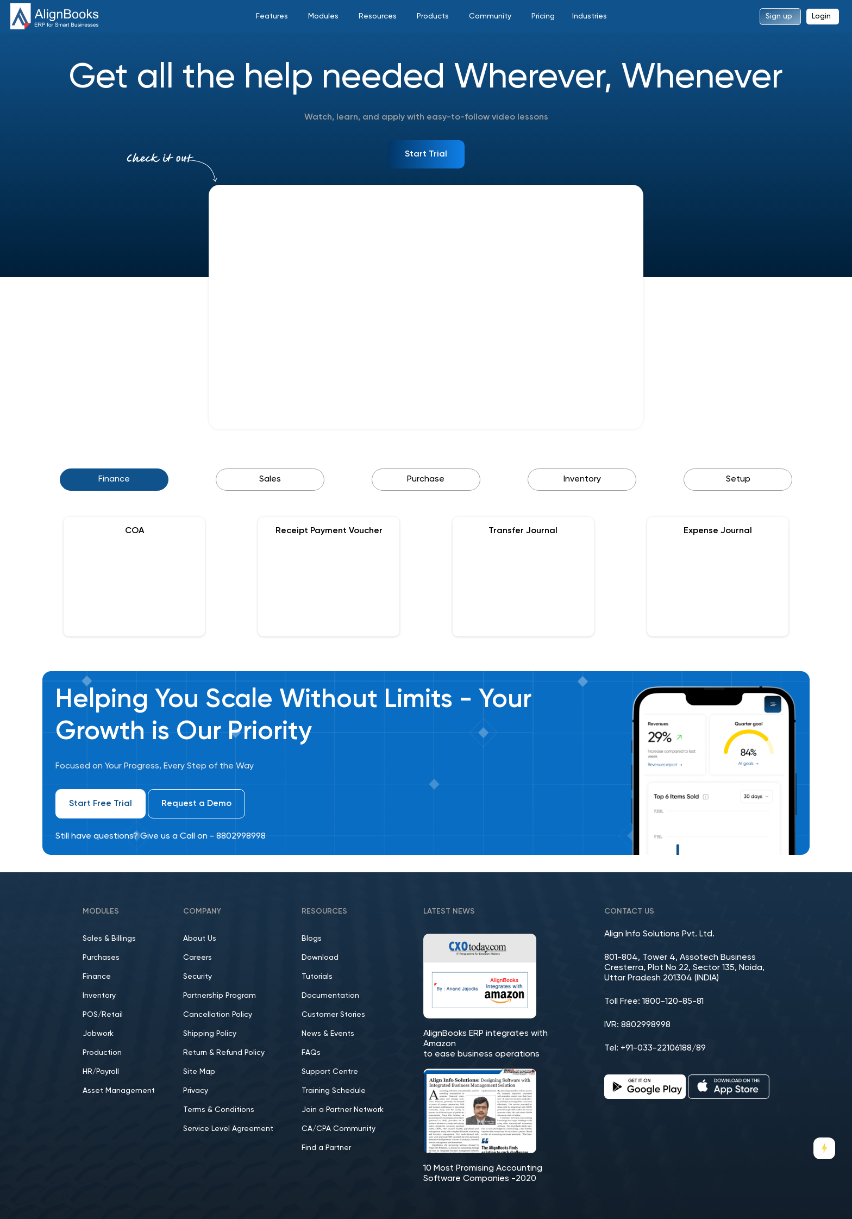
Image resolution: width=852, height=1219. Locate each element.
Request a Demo (196, 803)
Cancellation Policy (217, 1014)
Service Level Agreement (228, 1129)
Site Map (199, 1072)
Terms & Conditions (218, 1110)
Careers (197, 957)
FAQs (311, 1053)
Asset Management (119, 1091)
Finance (97, 976)
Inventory (99, 995)
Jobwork (98, 1033)
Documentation (330, 995)
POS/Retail (103, 1014)
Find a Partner (326, 1148)
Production (102, 1053)
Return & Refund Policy (224, 1053)
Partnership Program (219, 995)
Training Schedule (334, 1091)
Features (272, 16)
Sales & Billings (109, 938)
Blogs (312, 938)
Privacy (195, 1091)
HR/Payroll (101, 1072)
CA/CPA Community (338, 1129)
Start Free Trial (100, 803)
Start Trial (426, 154)
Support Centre (330, 1072)
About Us (199, 938)
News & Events (328, 1033)
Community (490, 16)
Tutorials (317, 976)
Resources (378, 16)
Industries (589, 16)
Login (821, 16)
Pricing (543, 16)
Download (320, 957)
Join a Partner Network (343, 1110)
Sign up (779, 16)
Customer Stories (333, 1014)
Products (433, 16)
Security (197, 976)
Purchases (101, 957)
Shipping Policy (209, 1033)
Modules (323, 16)
